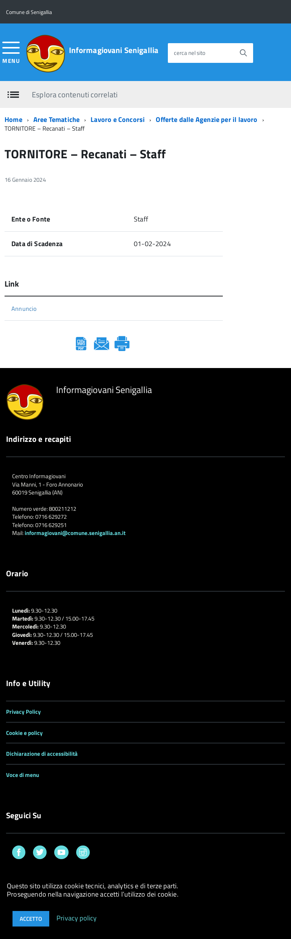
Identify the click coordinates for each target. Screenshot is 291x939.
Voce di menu (22, 775)
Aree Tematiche (56, 119)
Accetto (31, 918)
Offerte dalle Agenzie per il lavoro (206, 119)
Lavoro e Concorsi (118, 119)
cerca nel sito (189, 53)
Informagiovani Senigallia (114, 50)
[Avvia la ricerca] (243, 53)
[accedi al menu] (11, 52)
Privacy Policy (23, 711)
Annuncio (23, 308)
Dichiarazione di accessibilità (42, 753)
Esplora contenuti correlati (74, 94)
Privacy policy (76, 917)
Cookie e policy (24, 732)
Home (13, 119)
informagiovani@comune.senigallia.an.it (75, 533)
